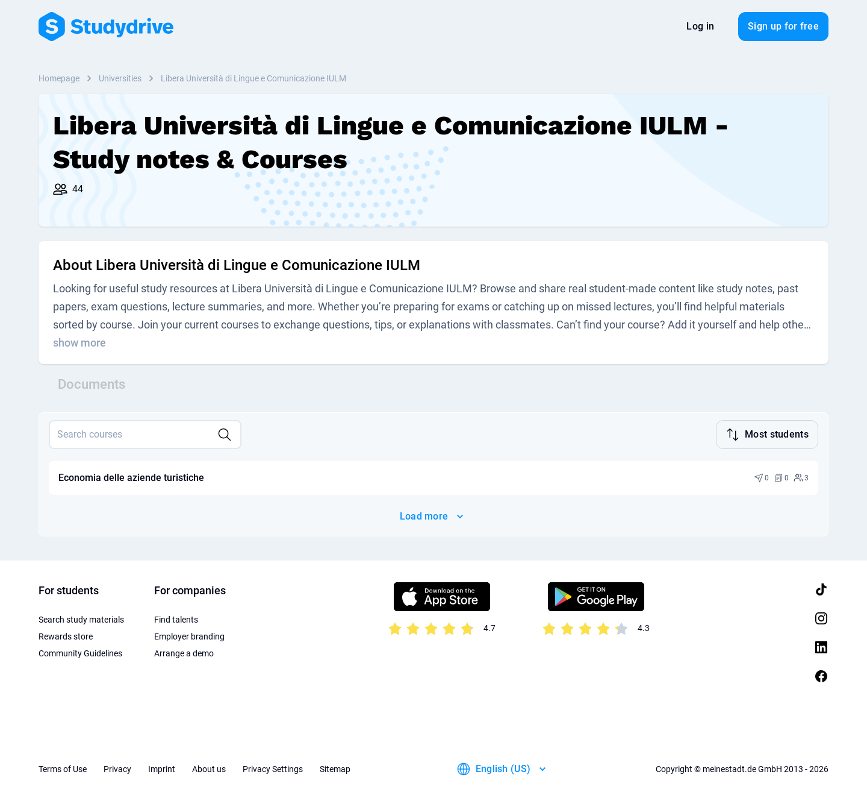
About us (209, 768)
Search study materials (81, 618)
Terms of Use (63, 768)
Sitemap (335, 768)
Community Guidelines (80, 652)
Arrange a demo (184, 652)
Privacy (117, 768)
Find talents (176, 618)
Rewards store (66, 635)
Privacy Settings (273, 768)
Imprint (161, 768)
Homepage (59, 78)
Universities (120, 78)
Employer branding (189, 635)
